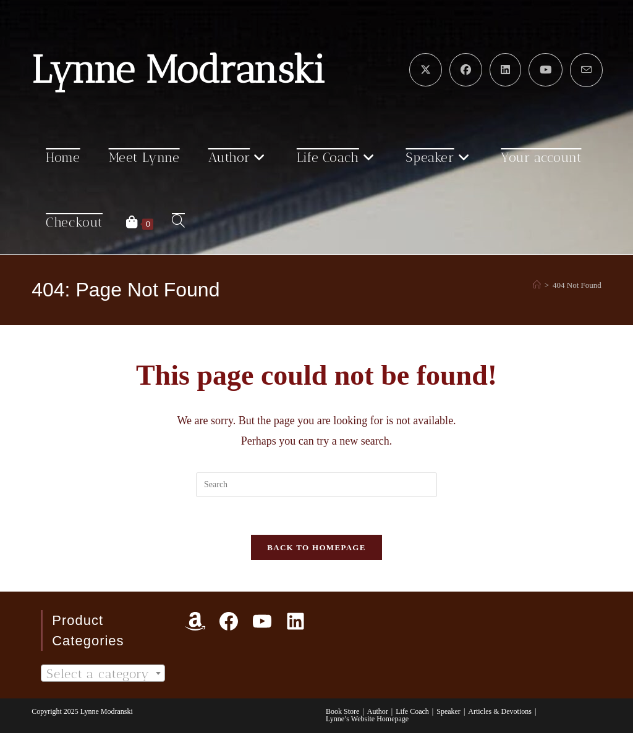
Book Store (342, 711)
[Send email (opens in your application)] (586, 70)
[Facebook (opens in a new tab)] (465, 69)
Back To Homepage (316, 547)
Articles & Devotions (500, 711)
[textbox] (102, 673)
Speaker (448, 711)
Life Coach (412, 711)
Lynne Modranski (178, 70)
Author (377, 711)
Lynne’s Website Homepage (367, 718)
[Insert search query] (316, 484)
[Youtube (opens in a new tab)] (546, 69)
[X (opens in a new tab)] (425, 69)
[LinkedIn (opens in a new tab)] (505, 69)
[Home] (537, 285)
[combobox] (102, 673)
